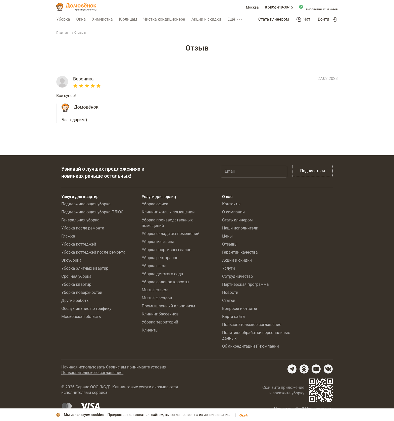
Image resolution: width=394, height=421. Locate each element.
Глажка (68, 236)
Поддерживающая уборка (86, 204)
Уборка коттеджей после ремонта (93, 252)
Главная (62, 32)
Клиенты (150, 330)
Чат (307, 19)
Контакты (231, 204)
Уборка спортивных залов (166, 249)
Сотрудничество (237, 276)
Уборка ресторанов (160, 257)
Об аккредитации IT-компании (250, 346)
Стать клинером (273, 19)
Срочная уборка (76, 276)
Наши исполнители (240, 228)
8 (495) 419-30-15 (279, 7)
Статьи (228, 300)
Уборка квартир (76, 284)
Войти (323, 19)
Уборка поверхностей (81, 292)
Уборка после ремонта (82, 228)
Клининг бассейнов (160, 314)
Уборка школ (154, 265)
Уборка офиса (155, 204)
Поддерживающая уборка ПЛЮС (92, 212)
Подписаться (312, 170)
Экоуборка (71, 260)
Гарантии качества (240, 252)
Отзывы (229, 244)
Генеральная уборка (80, 220)
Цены (227, 236)
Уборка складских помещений (170, 233)
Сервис (113, 367)
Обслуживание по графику (86, 308)
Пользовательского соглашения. (92, 372)
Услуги (228, 268)
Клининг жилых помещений (168, 212)
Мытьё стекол (155, 290)
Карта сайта (233, 316)
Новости (230, 292)
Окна (81, 19)
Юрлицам (128, 19)
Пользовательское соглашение (251, 324)
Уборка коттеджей (78, 244)
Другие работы (75, 300)
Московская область (81, 316)
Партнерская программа (245, 284)
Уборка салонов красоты (165, 281)
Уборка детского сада (162, 273)
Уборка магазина (158, 241)
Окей (243, 415)
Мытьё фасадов (157, 298)
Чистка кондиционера (164, 19)
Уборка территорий (160, 322)
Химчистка (102, 19)
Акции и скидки (206, 19)
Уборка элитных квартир (84, 268)
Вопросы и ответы (239, 308)
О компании (233, 212)
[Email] (254, 171)
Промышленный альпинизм (168, 306)
